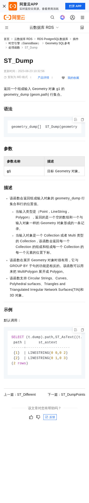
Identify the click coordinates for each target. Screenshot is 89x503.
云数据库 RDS (23, 39)
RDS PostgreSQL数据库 (52, 39)
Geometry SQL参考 (57, 43)
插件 (76, 39)
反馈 (50, 419)
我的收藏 (73, 77)
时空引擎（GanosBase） (25, 43)
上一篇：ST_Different (20, 396)
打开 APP (75, 6)
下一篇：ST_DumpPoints (66, 396)
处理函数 (14, 47)
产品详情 (43, 77)
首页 (6, 39)
